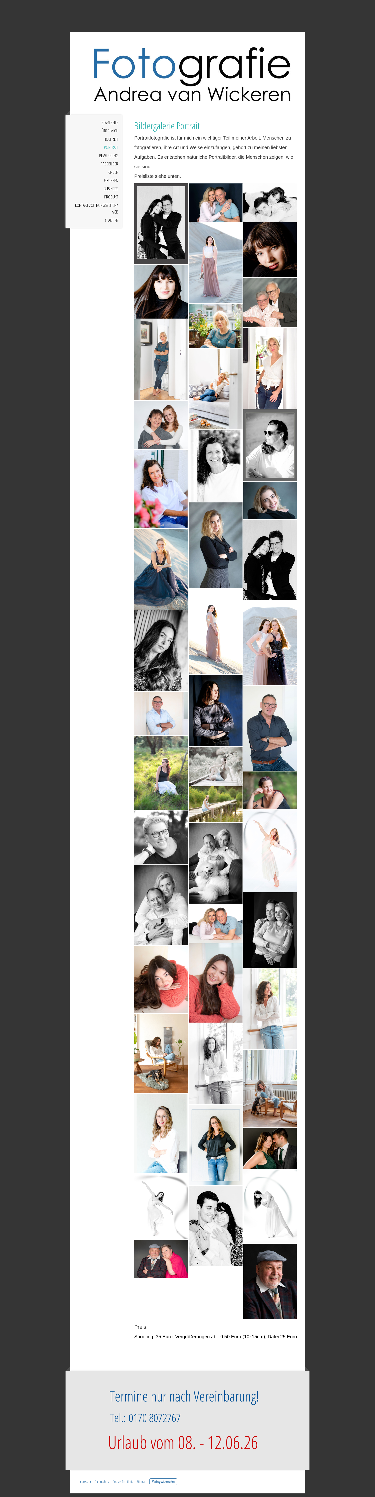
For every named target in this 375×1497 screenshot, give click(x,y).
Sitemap (141, 1485)
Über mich (110, 134)
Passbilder (109, 167)
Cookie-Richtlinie (122, 1485)
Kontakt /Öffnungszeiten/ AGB (96, 212)
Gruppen (111, 184)
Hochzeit (111, 143)
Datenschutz (102, 1485)
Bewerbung (108, 159)
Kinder (113, 176)
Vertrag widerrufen (163, 1485)
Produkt (111, 200)
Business (111, 192)
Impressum (85, 1485)
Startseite (109, 126)
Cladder (111, 224)
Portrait (111, 151)
